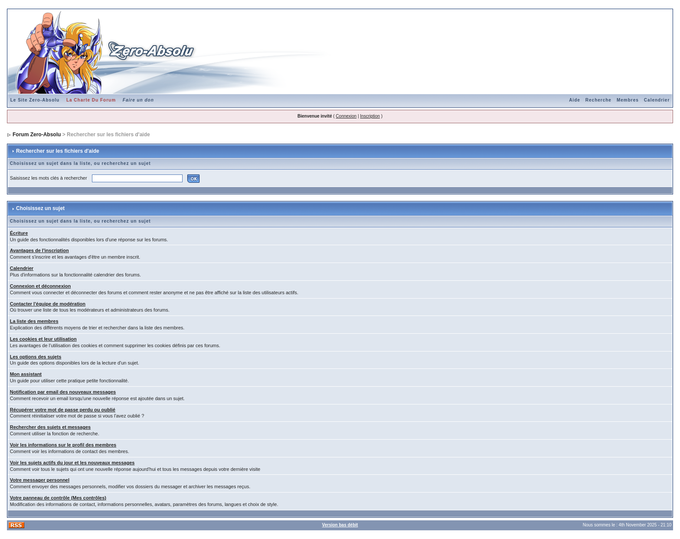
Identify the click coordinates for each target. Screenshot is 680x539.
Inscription (370, 116)
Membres (628, 100)
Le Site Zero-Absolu (34, 100)
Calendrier (657, 100)
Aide (574, 100)
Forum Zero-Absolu (37, 134)
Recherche (598, 100)
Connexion (346, 116)
